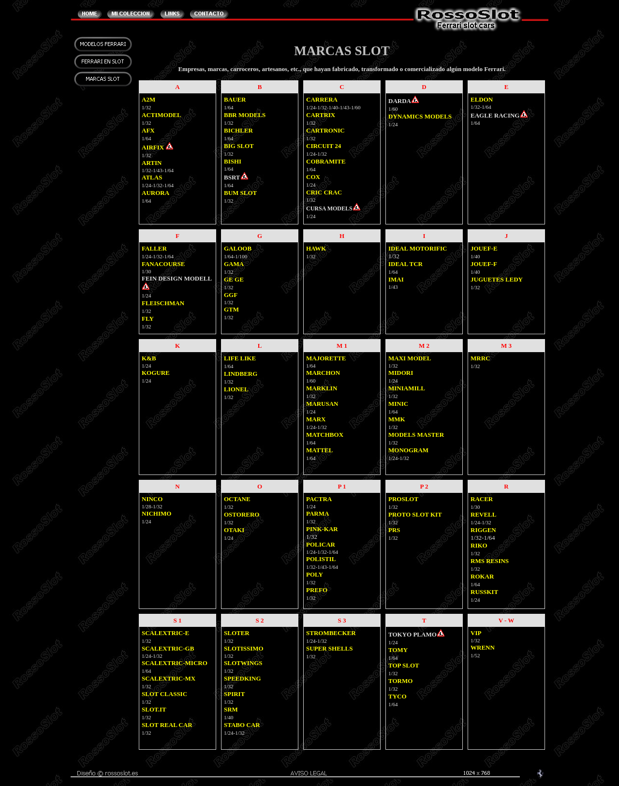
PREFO (316, 589)
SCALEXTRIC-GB (168, 648)
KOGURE (156, 372)
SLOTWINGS (243, 663)
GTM (231, 309)
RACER (482, 499)
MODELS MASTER (416, 434)
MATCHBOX (324, 434)
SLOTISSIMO (244, 648)
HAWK (316, 248)
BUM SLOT (240, 192)
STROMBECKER (331, 633)
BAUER (235, 99)
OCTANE (237, 499)
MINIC (398, 403)
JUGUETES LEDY (497, 279)
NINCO (152, 499)
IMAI (396, 279)
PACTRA (319, 499)
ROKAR (482, 576)
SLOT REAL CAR (167, 724)
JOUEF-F (484, 263)
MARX (315, 419)
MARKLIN (321, 388)
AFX (148, 130)
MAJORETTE (326, 358)
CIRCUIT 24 (323, 145)
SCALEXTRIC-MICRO (174, 663)
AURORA (155, 192)
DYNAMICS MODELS (420, 116)
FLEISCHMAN (163, 303)
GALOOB (237, 248)
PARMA (317, 513)
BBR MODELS (244, 115)
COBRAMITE (326, 161)
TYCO (397, 696)
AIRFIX (153, 147)
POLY (314, 574)
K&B (149, 358)
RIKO (479, 545)
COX (313, 176)
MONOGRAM (408, 450)
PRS (394, 530)
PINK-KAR (322, 529)
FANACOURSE (163, 263)
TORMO (400, 680)
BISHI (232, 161)
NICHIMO (156, 513)
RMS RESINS (490, 560)
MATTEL (319, 450)
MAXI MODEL (409, 358)
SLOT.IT (154, 709)
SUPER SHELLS (329, 648)
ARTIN (152, 162)
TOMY (398, 649)
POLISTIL (321, 559)
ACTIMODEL (161, 115)
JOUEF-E (484, 248)
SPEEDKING (242, 678)
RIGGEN (483, 530)
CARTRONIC (325, 130)
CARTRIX (320, 115)
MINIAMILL (406, 388)
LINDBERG (240, 373)
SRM (231, 709)
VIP (476, 633)
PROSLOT (403, 499)
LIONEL (236, 389)
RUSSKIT (484, 591)
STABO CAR (242, 724)
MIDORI (400, 372)
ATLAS (152, 177)
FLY (148, 318)
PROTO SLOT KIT (415, 514)
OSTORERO (241, 514)
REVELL (483, 514)
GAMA (234, 263)
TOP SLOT (403, 665)
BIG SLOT (239, 145)
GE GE (234, 279)
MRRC (480, 358)
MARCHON (323, 372)
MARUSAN (322, 403)
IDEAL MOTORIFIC (417, 248)
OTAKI (234, 530)
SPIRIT (234, 693)
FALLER (154, 248)
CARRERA (322, 99)
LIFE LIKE (240, 358)
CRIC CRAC (324, 192)
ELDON (482, 99)
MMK (396, 419)
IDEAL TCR (405, 263)
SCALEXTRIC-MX (168, 678)
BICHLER (238, 130)
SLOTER (237, 633)
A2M (148, 99)
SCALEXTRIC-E (165, 633)
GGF (230, 294)
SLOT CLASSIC (164, 693)
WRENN (483, 647)
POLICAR (320, 544)
